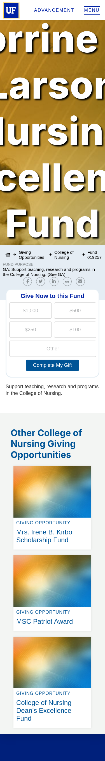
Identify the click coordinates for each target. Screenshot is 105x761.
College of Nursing (64, 255)
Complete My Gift (52, 365)
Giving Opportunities (31, 255)
